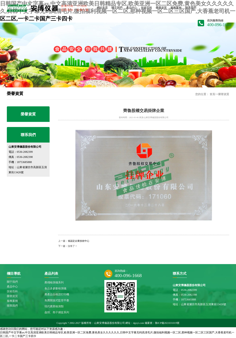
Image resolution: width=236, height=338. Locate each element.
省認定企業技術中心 (78, 241)
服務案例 (12, 300)
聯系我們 (12, 305)
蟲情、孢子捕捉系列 (56, 312)
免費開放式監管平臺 (56, 300)
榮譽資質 (223, 94)
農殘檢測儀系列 (54, 282)
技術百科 (12, 291)
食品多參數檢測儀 (55, 288)
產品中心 (12, 286)
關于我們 (12, 281)
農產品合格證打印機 (56, 294)
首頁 (212, 94)
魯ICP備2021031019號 (167, 323)
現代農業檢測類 (54, 306)
